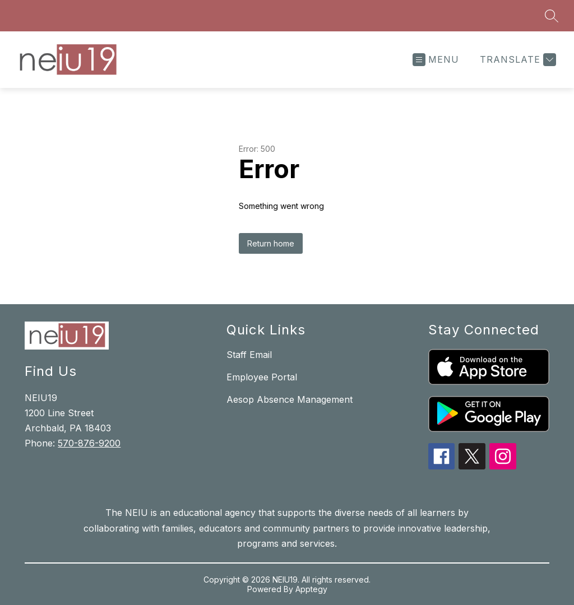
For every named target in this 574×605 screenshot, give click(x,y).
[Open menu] (436, 60)
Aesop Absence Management (289, 399)
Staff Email (249, 354)
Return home (270, 243)
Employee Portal (261, 377)
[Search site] (551, 15)
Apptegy (311, 589)
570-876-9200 (89, 443)
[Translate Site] (516, 60)
